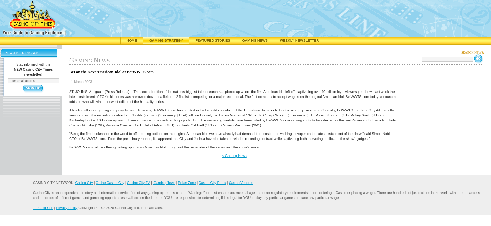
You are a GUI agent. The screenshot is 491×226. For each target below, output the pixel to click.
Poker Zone (187, 183)
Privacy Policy (66, 208)
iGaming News (164, 183)
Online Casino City (110, 183)
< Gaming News (234, 156)
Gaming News (255, 40)
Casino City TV (138, 183)
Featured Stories (212, 40)
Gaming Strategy (166, 40)
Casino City (84, 183)
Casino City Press (212, 183)
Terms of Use (43, 208)
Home (132, 40)
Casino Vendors (241, 183)
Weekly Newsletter (299, 40)
